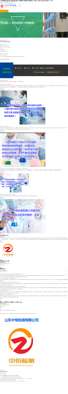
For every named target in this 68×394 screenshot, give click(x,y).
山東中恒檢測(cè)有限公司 (10, 310)
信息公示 (1, 48)
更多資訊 (1, 298)
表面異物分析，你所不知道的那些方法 (6, 294)
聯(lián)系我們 (7, 3)
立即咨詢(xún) (2, 88)
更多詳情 (1, 242)
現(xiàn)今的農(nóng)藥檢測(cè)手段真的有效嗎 (7, 278)
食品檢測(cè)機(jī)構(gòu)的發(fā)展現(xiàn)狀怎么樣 (7, 282)
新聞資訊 (21, 313)
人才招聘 (34, 313)
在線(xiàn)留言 (11, 3)
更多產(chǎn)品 (2, 306)
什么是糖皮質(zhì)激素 (3, 290)
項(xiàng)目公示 (2, 271)
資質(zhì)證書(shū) (26, 313)
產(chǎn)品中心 (2, 3)
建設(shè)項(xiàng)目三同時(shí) (4, 45)
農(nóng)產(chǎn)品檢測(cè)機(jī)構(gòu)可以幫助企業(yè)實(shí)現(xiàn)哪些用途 (12, 286)
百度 (14, 310)
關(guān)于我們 (9, 313)
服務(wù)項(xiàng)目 (3, 310)
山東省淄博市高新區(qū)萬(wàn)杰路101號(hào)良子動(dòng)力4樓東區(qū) (10, 375)
